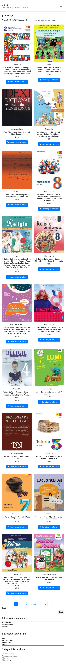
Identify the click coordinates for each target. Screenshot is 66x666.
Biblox (5, 5)
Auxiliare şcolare (33, 654)
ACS (33, 638)
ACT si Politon (33, 640)
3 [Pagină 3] (22, 604)
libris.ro (33, 627)
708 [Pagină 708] (34, 604)
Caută (4, 608)
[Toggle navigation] (61, 6)
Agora (33, 644)
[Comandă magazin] (48, 21)
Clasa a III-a (33, 660)
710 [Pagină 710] (45, 604)
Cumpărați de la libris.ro (18, 82)
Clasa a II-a (33, 658)
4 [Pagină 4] (26, 604)
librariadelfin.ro (33, 625)
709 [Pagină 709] (39, 604)
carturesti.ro (33, 623)
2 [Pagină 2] (19, 604)
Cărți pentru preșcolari (33, 656)
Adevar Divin (33, 642)
